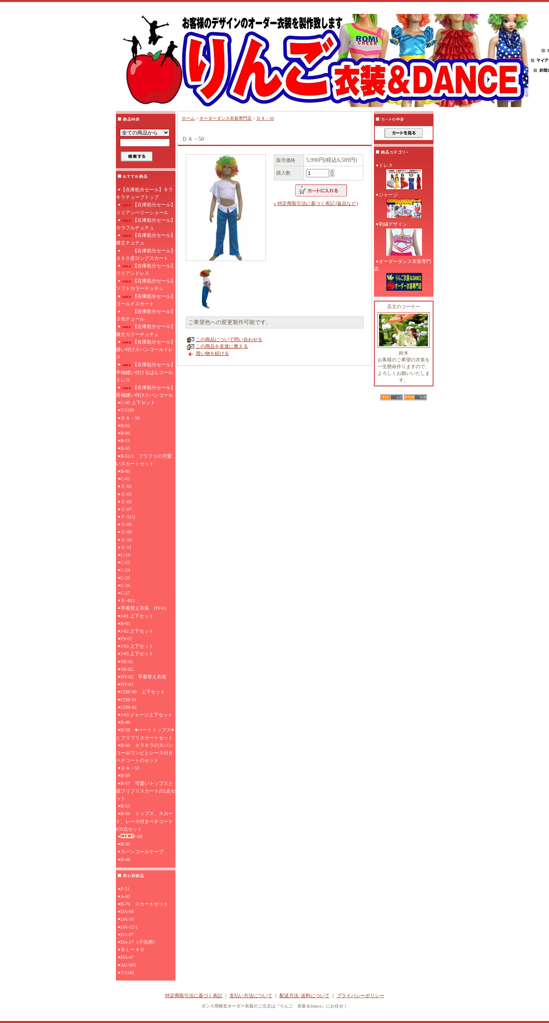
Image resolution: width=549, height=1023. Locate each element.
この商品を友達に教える (222, 346)
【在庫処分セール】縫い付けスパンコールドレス (145, 349)
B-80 (125, 471)
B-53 (125, 806)
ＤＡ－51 (130, 768)
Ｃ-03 (126, 494)
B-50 (125, 844)
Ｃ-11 (126, 547)
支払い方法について (250, 995)
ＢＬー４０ (132, 949)
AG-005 (128, 965)
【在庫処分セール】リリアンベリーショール (145, 208)
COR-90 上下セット (143, 692)
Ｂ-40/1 (128, 600)
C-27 (125, 593)
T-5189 (127, 410)
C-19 (125, 555)
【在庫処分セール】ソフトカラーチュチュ (145, 284)
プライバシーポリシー (360, 995)
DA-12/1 (129, 927)
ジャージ (403, 206)
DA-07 (127, 934)
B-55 (125, 448)
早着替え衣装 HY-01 (144, 608)
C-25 (125, 578)
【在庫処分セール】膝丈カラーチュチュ (145, 330)
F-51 (125, 889)
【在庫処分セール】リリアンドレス (145, 269)
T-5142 (127, 972)
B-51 (125, 440)
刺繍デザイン (403, 239)
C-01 (125, 479)
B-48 (125, 859)
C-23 (125, 562)
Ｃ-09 (126, 532)
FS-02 (126, 638)
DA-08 (127, 911)
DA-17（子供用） (139, 942)
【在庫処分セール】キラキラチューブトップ (144, 193)
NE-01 (127, 661)
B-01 (125, 425)
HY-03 (127, 684)
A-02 (126, 896)
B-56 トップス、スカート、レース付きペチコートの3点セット (144, 821)
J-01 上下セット (137, 616)
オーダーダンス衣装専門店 (225, 118)
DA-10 (127, 919)
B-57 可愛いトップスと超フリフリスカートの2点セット (145, 791)
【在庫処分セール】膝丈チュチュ (145, 239)
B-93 (125, 623)
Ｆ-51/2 (128, 517)
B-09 (125, 433)
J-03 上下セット (137, 646)
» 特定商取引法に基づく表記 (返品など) (316, 203)
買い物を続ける (212, 353)
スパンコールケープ (142, 851)
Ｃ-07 (126, 509)
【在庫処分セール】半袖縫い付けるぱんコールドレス (145, 372)
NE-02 (127, 669)
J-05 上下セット (137, 653)
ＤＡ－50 (130, 418)
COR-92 (129, 707)
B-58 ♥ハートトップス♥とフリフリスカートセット (145, 733)
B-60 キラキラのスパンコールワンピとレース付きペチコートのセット (144, 753)
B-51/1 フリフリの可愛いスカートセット (144, 459)
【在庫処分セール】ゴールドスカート (145, 300)
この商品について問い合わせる (229, 339)
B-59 (125, 775)
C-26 (125, 585)
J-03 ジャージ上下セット (147, 715)
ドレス (403, 177)
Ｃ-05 (126, 502)
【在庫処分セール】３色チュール (145, 315)
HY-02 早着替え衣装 (144, 676)
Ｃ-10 (126, 540)
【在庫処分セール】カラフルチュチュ (145, 223)
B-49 (125, 722)
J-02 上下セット (137, 631)
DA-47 (127, 957)
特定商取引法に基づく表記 (193, 995)
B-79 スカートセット (144, 904)
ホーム (188, 118)
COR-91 (129, 699)
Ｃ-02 (126, 486)
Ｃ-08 (126, 524)
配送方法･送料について (304, 995)
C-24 (125, 570)
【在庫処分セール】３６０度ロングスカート (145, 254)
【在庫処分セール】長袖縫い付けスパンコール (145, 391)
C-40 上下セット (138, 402)
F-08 (132, 836)
